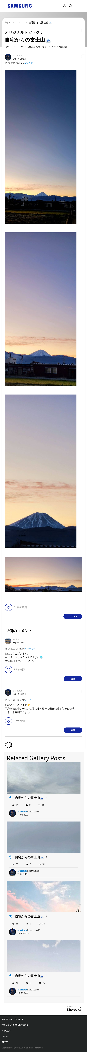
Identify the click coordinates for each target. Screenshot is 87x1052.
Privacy (6, 1031)
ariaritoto (22, 811)
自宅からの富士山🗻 (29, 798)
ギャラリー (29, 63)
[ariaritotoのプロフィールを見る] (17, 55)
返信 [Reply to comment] (73, 678)
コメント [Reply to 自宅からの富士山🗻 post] (73, 616)
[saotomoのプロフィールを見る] (17, 639)
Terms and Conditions (15, 1025)
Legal (5, 1036)
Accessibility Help (12, 1019)
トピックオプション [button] (76, 30)
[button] (76, 56)
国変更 (5, 1042)
